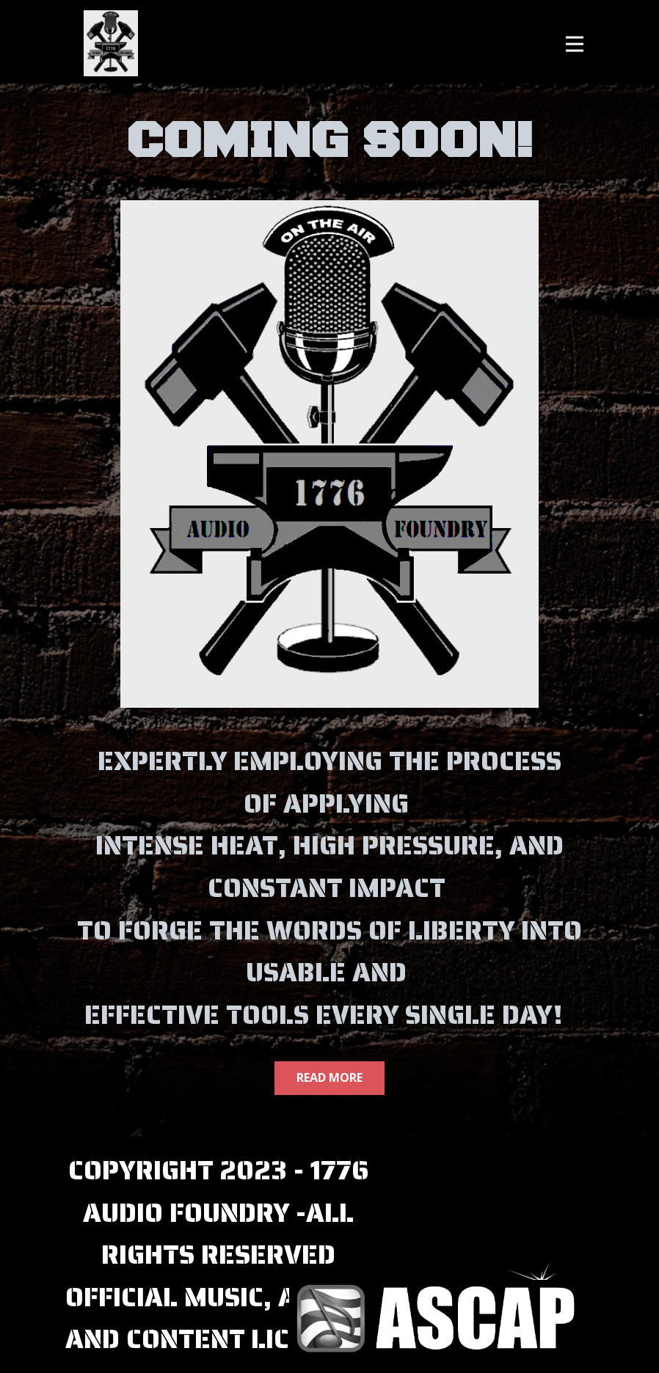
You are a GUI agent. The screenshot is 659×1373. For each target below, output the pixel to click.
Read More (329, 1077)
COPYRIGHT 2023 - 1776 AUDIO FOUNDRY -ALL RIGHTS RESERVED (218, 1212)
